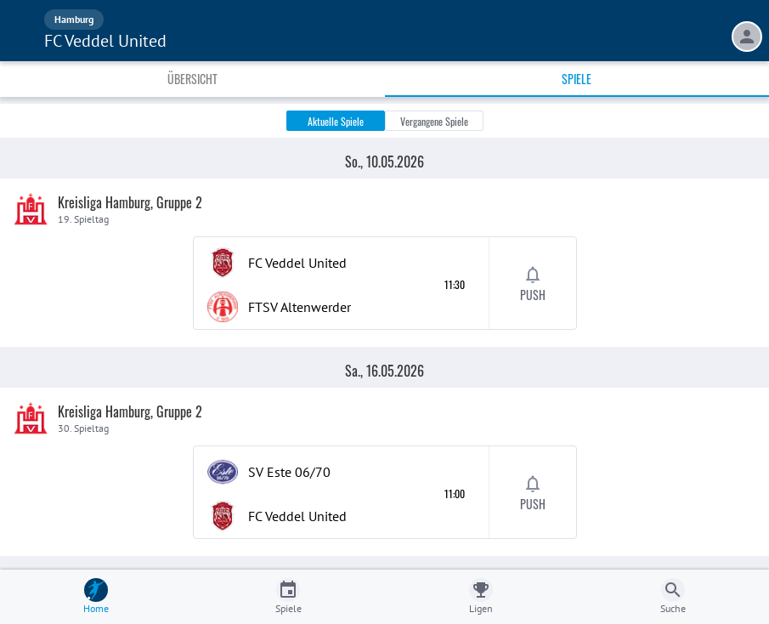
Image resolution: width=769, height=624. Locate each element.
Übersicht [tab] (192, 79)
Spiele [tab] (576, 79)
